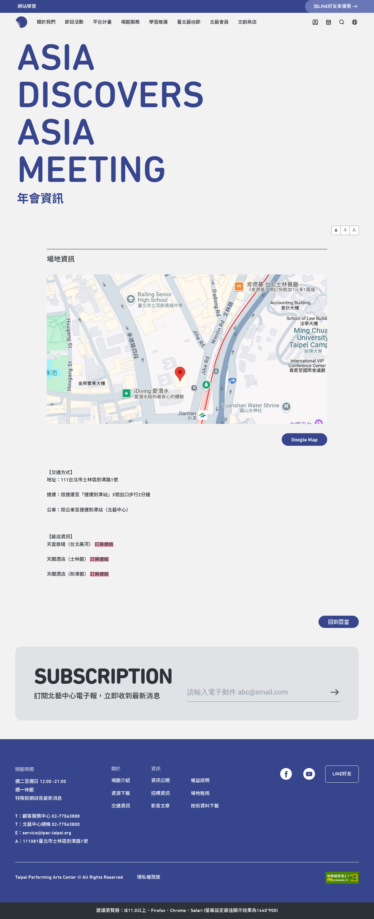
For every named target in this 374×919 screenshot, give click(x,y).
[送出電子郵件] (334, 693)
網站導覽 (27, 6)
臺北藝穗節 (188, 22)
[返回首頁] (21, 22)
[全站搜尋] (341, 22)
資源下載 (120, 793)
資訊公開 (160, 780)
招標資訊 (160, 793)
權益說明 (200, 780)
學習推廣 (158, 22)
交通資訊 (120, 806)
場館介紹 (120, 780)
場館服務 (130, 22)
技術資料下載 (205, 806)
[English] (354, 22)
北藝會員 (219, 22)
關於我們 (46, 22)
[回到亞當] (338, 622)
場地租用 (200, 793)
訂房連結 (104, 544)
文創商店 (247, 22)
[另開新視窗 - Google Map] (304, 439)
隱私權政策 (148, 877)
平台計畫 (102, 22)
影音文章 (160, 806)
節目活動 (74, 22)
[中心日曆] (328, 22)
